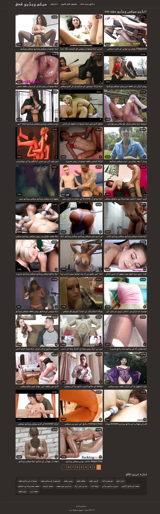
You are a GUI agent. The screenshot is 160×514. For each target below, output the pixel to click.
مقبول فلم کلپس (68, 4)
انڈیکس (53, 4)
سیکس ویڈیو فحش (30, 4)
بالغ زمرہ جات (86, 4)
